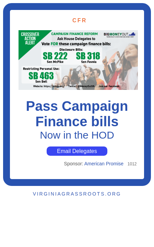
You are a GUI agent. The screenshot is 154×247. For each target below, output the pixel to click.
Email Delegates (77, 151)
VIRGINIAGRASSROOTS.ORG (77, 194)
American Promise (103, 163)
